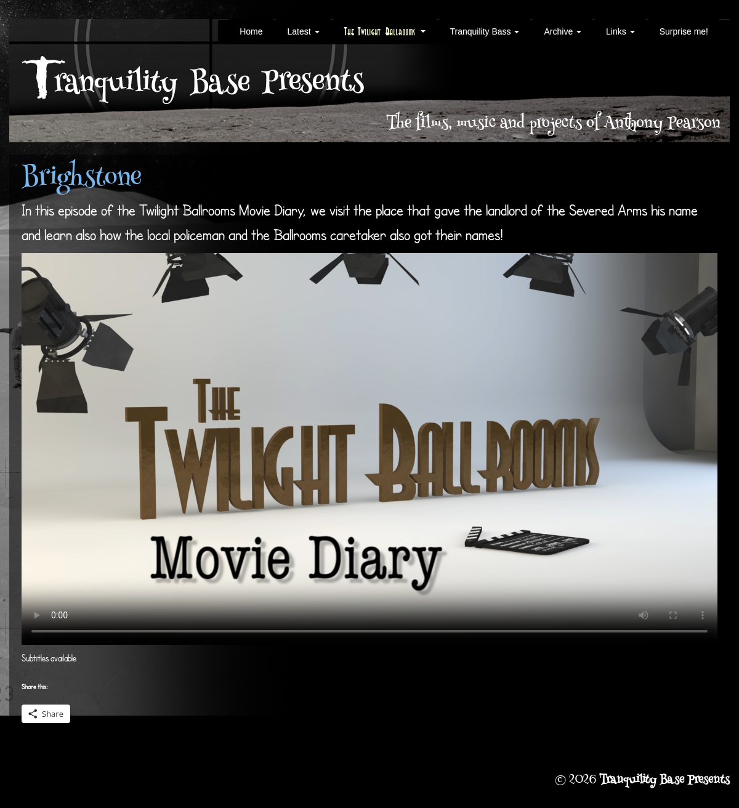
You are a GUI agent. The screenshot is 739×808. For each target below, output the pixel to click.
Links (620, 31)
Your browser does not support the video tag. (369, 449)
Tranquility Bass (485, 31)
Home (251, 31)
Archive (562, 31)
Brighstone (81, 179)
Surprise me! (684, 31)
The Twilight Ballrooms (385, 31)
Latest (303, 31)
